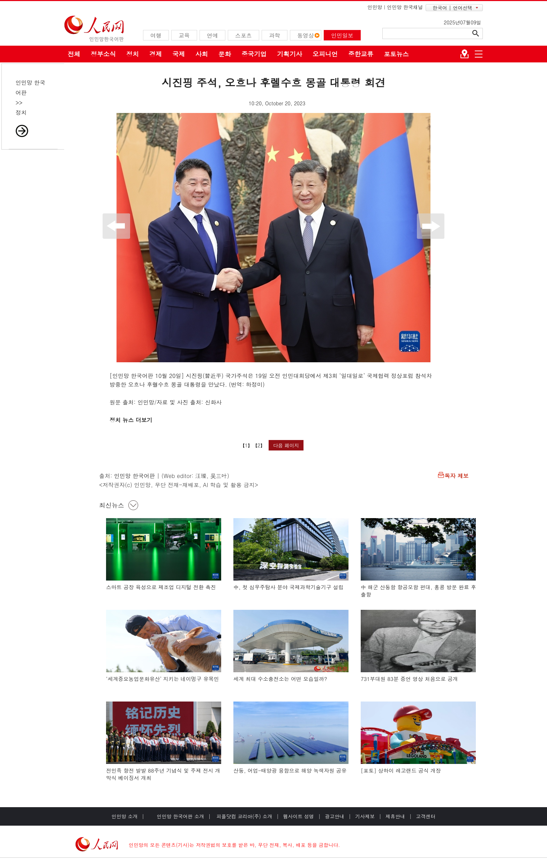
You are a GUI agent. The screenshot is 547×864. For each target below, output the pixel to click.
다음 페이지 (286, 445)
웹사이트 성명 (298, 816)
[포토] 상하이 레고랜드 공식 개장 (401, 770)
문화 (224, 54)
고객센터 (425, 816)
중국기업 (254, 54)
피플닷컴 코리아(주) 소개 (243, 816)
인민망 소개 (125, 816)
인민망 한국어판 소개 (180, 816)
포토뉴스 (396, 54)
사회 (201, 54)
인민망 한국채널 (405, 6)
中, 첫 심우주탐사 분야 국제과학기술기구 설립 (288, 587)
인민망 (374, 6)
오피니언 (325, 54)
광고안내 (334, 816)
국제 (178, 54)
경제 (155, 54)
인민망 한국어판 (134, 476)
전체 (74, 54)
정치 (132, 54)
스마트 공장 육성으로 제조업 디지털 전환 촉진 (161, 587)
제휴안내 (395, 816)
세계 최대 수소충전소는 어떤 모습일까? (280, 678)
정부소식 (103, 54)
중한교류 (360, 54)
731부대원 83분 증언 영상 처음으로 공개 (409, 678)
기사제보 (365, 816)
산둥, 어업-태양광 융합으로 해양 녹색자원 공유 (290, 770)
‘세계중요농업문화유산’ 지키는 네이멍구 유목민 (162, 678)
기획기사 (289, 54)
